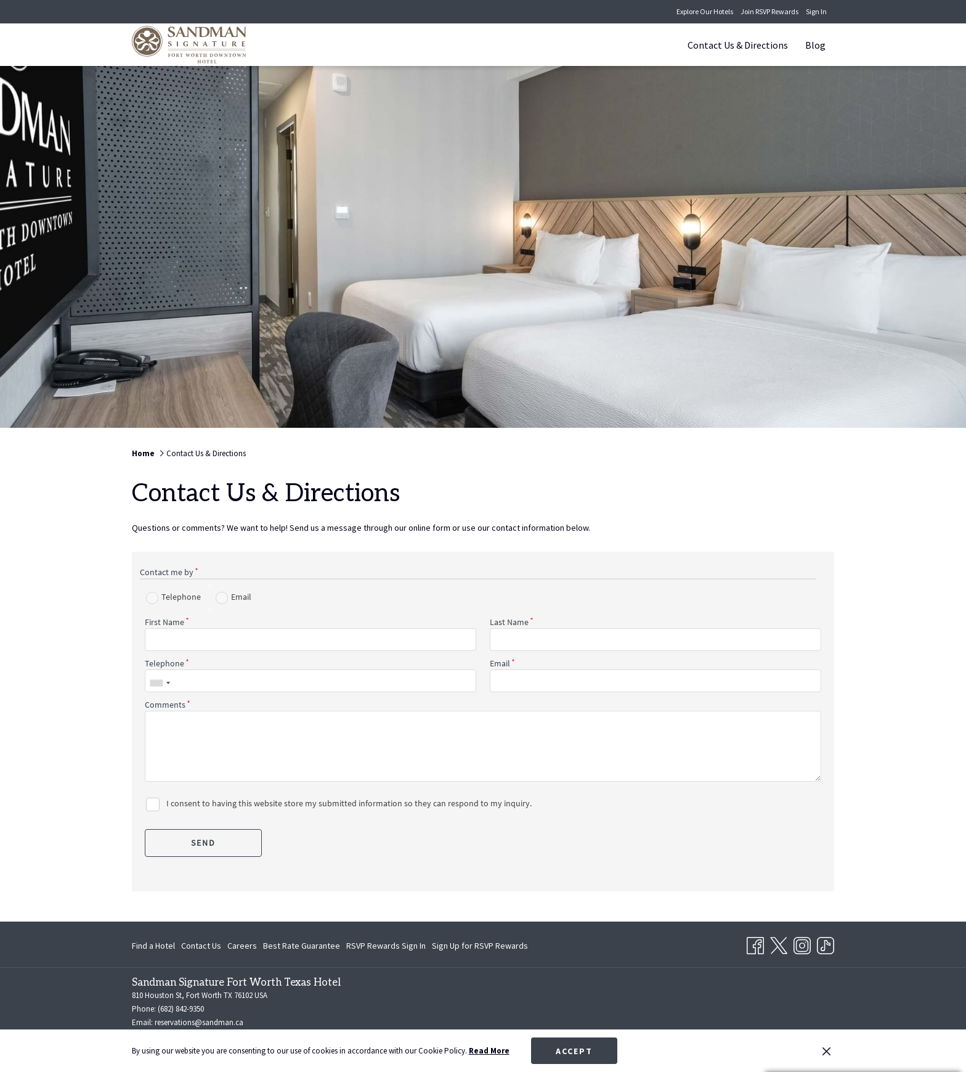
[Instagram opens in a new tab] (802, 943)
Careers (242, 945)
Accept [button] (574, 1051)
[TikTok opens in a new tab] (825, 943)
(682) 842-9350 (181, 1009)
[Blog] (815, 44)
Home (143, 453)
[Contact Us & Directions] (738, 44)
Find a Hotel (153, 945)
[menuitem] (155, 946)
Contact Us (201, 945)
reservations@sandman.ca (199, 1022)
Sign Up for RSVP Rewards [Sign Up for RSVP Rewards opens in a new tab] (480, 947)
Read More (489, 1050)
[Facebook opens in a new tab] (755, 943)
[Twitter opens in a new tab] (778, 943)
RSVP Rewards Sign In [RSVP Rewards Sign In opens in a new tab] (386, 947)
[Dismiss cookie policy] (826, 1051)
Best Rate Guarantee (301, 945)
